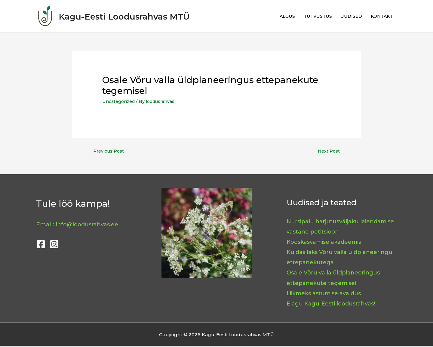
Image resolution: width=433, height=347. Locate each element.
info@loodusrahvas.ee (89, 224)
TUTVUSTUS (313, 16)
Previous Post (107, 151)
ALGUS (282, 16)
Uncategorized (119, 101)
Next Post (331, 151)
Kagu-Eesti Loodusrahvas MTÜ (141, 16)
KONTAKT (380, 16)
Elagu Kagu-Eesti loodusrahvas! (334, 303)
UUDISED (348, 16)
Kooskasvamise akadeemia (327, 242)
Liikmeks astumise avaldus (327, 293)
